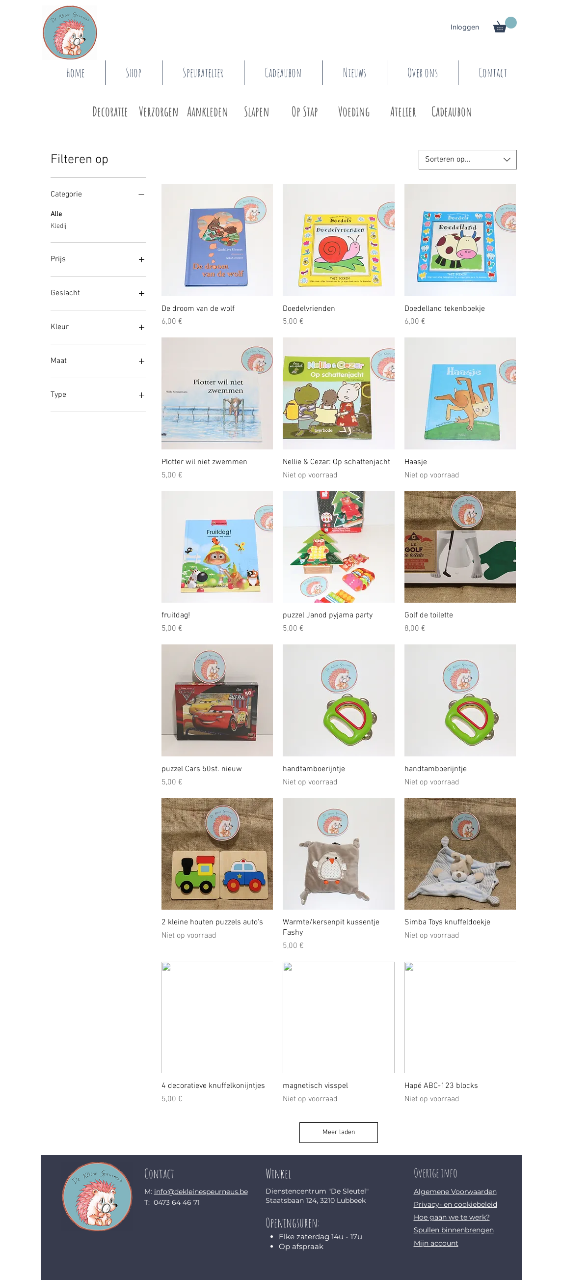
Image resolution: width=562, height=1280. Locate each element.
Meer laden (338, 1132)
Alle (56, 214)
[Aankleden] (208, 112)
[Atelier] (403, 112)
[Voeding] (354, 112)
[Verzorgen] (158, 112)
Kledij (58, 225)
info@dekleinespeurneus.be (201, 1191)
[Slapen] (257, 112)
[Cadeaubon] (452, 112)
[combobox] (468, 159)
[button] (505, 24)
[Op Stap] (305, 112)
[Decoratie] (110, 112)
